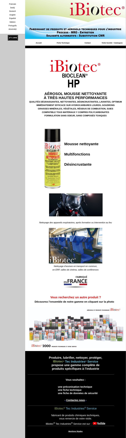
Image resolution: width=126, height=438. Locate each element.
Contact (88, 43)
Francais (12, 4)
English (12, 15)
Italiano (12, 22)
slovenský (12, 29)
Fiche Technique (63, 43)
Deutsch (12, 11)
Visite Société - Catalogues (112, 43)
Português (12, 26)
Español (12, 18)
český (12, 8)
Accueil (39, 43)
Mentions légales (75, 431)
